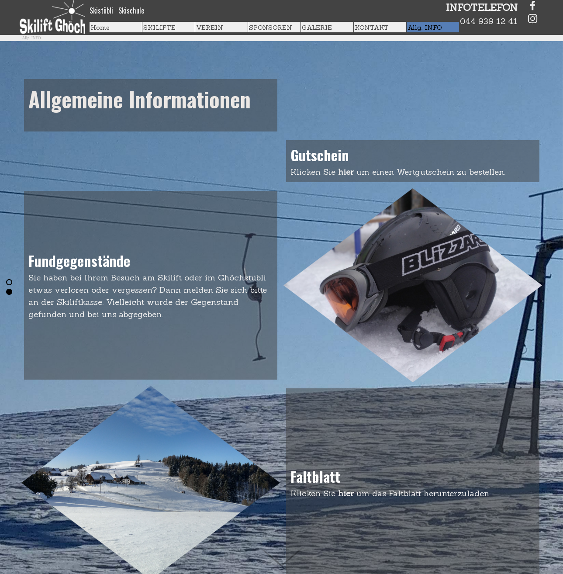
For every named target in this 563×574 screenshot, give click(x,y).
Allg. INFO (425, 27)
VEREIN (209, 27)
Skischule (131, 10)
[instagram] (532, 18)
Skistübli (101, 10)
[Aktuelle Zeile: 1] (9, 282)
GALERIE (317, 27)
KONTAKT (372, 27)
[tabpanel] (146, 10)
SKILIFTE (159, 27)
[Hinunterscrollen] (282, 549)
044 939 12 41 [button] (489, 21)
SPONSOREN (270, 27)
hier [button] (347, 171)
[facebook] (532, 5)
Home (100, 27)
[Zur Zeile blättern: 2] (9, 292)
